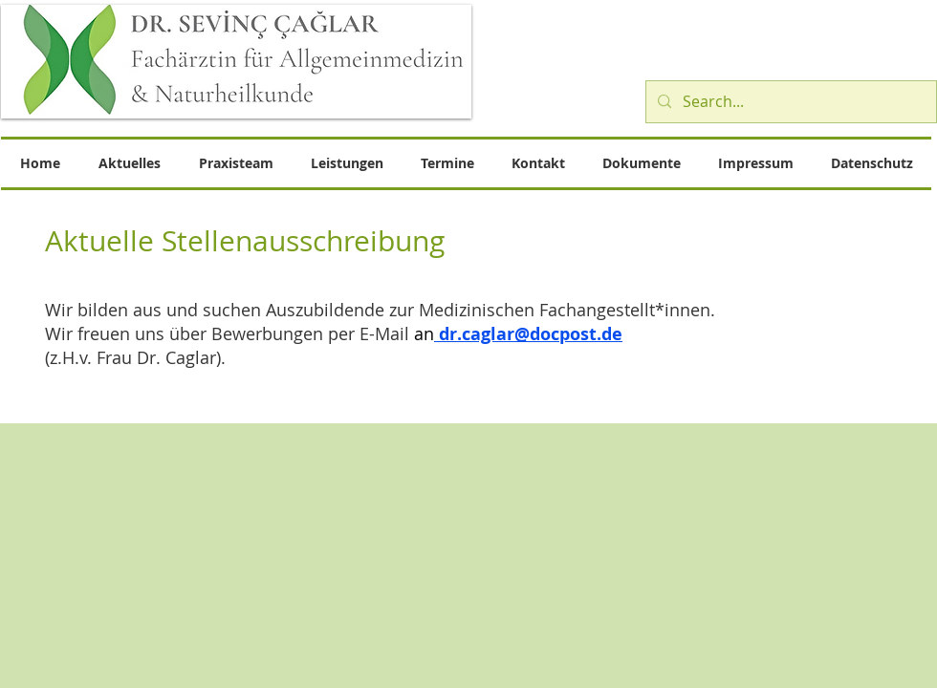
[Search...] (789, 101)
